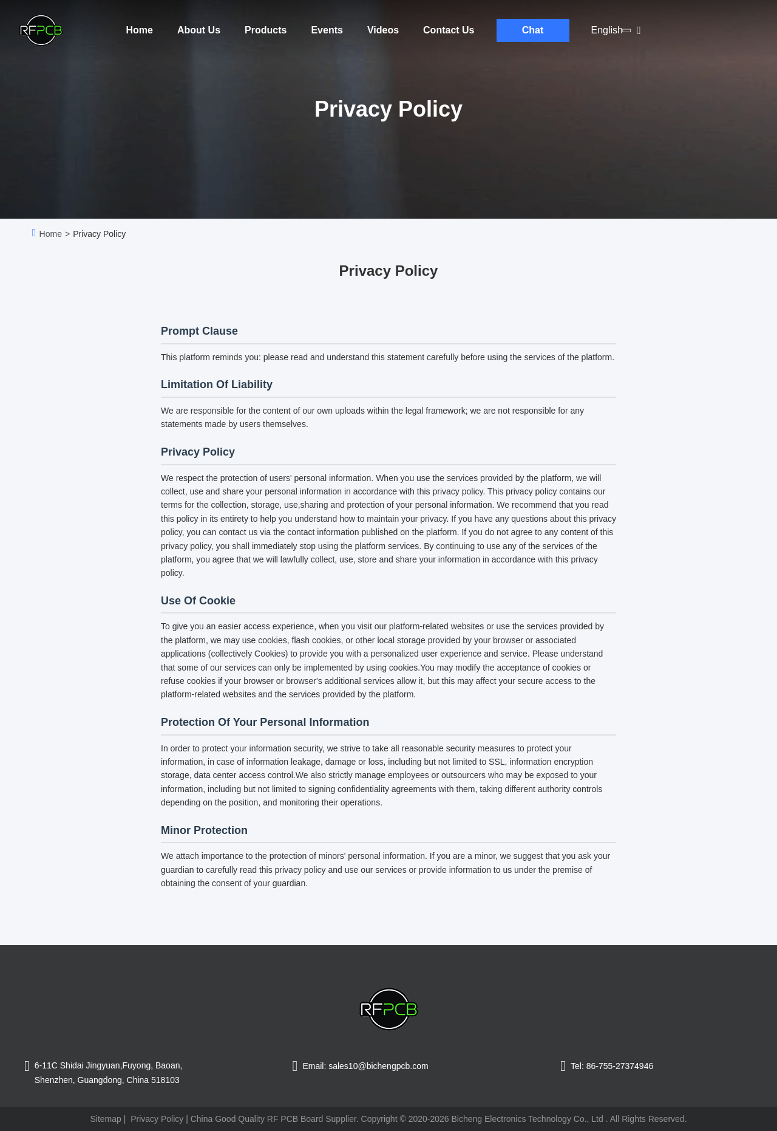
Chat (533, 30)
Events (326, 30)
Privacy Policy (157, 1119)
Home (139, 30)
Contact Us (448, 30)
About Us (198, 30)
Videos (383, 30)
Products (266, 30)
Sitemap (105, 1119)
